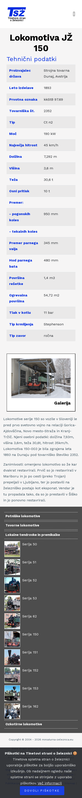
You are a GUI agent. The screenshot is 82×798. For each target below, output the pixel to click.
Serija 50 (29, 544)
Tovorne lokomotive (22, 525)
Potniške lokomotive (22, 516)
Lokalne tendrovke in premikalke (32, 535)
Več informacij (50, 783)
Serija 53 (29, 598)
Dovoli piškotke (42, 790)
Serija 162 (30, 706)
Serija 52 (29, 580)
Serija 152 (30, 670)
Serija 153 (30, 688)
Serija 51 (29, 562)
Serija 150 (30, 634)
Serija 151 (30, 652)
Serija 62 (29, 616)
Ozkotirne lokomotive (23, 724)
